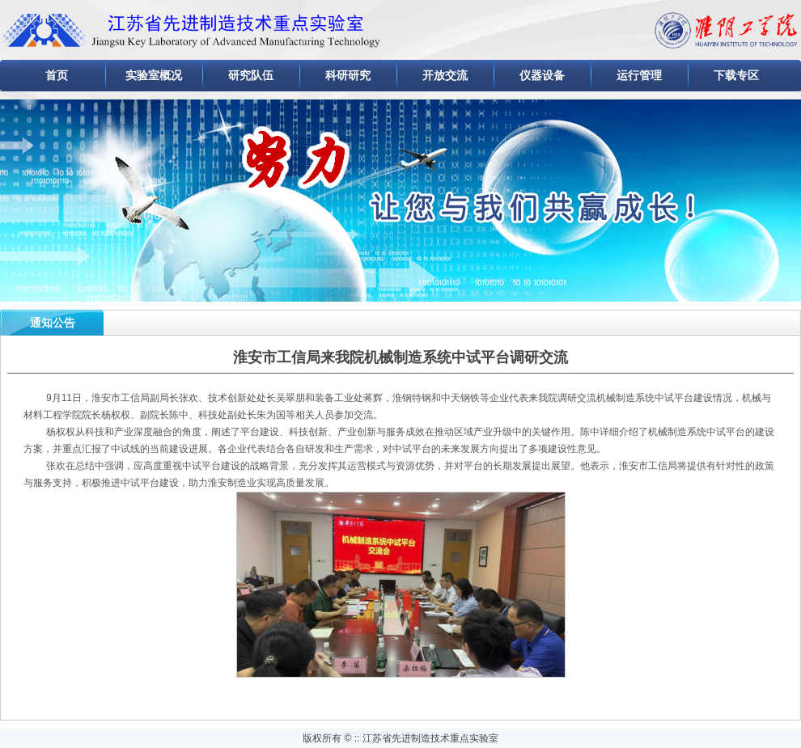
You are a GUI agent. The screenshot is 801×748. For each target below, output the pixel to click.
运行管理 (639, 75)
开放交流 (445, 75)
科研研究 (348, 75)
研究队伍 (250, 75)
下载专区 (736, 75)
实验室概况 (153, 75)
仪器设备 (542, 75)
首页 (56, 75)
